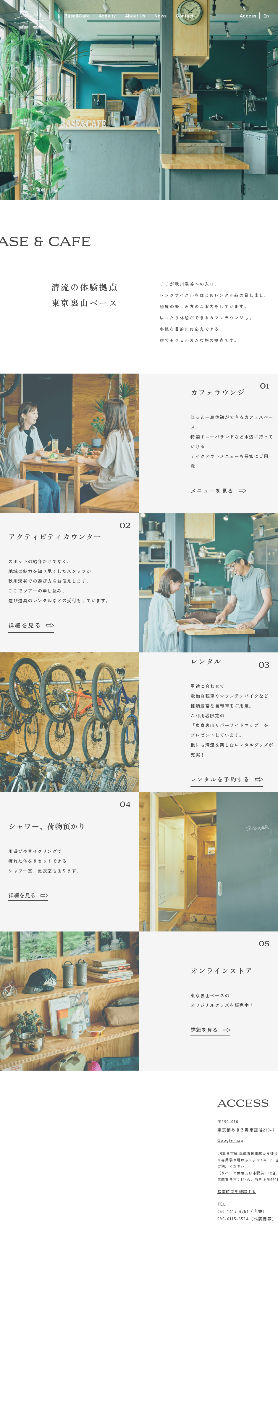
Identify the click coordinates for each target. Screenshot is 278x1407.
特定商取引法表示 (133, 1383)
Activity (107, 16)
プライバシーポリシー (176, 1383)
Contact (185, 16)
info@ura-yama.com (183, 1353)
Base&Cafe (77, 16)
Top (32, 1287)
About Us (135, 16)
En (266, 16)
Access (248, 16)
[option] (139, 100)
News (160, 16)
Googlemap (100, 1370)
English (244, 1287)
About (119, 1287)
